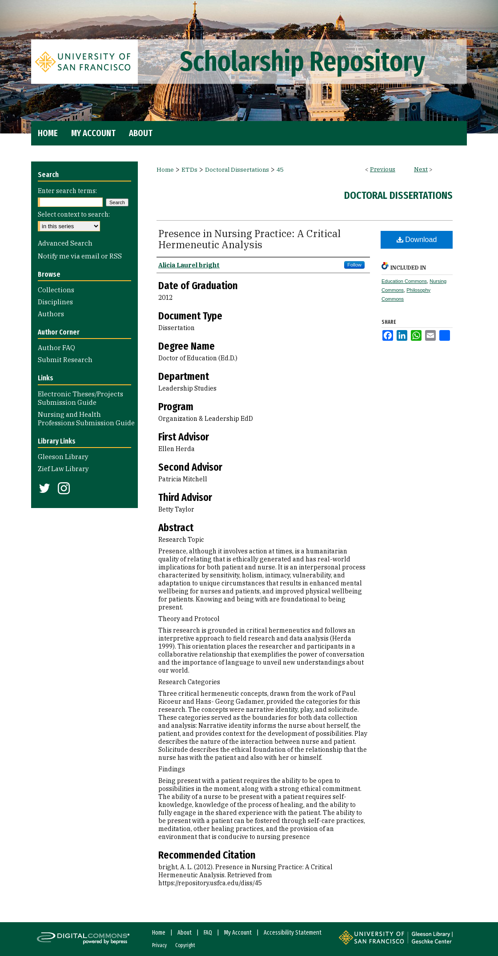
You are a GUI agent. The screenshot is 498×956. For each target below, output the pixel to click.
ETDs (189, 169)
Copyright (185, 945)
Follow (354, 264)
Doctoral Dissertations (237, 169)
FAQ (208, 932)
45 (280, 169)
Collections (56, 290)
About (184, 932)
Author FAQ (56, 347)
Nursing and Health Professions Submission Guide (86, 418)
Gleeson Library (63, 456)
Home (165, 169)
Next (421, 169)
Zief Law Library (63, 468)
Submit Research (65, 359)
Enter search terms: (67, 191)
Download (417, 239)
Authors (51, 314)
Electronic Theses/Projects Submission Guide (80, 398)
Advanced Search (65, 243)
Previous (382, 169)
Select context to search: (74, 214)
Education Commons (404, 281)
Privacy (159, 945)
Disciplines (55, 302)
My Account (238, 932)
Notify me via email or (80, 256)
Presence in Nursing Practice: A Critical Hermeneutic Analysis (249, 239)
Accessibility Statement (292, 932)
